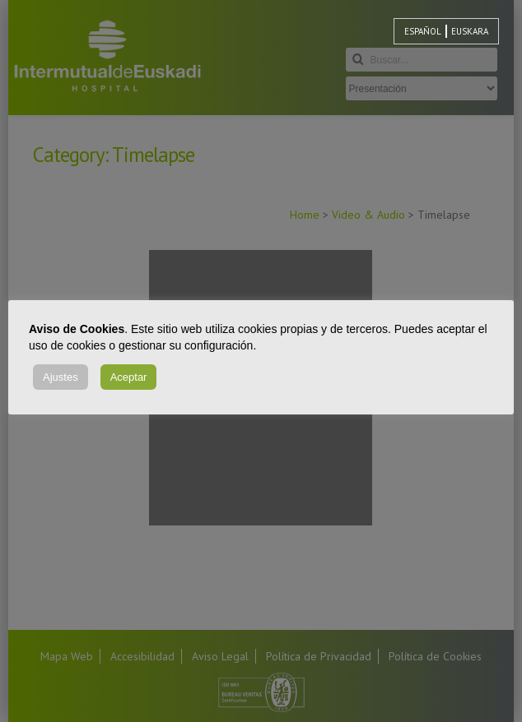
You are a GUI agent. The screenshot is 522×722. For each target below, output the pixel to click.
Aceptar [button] (128, 377)
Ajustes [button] (60, 377)
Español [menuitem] (422, 31)
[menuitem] (422, 31)
